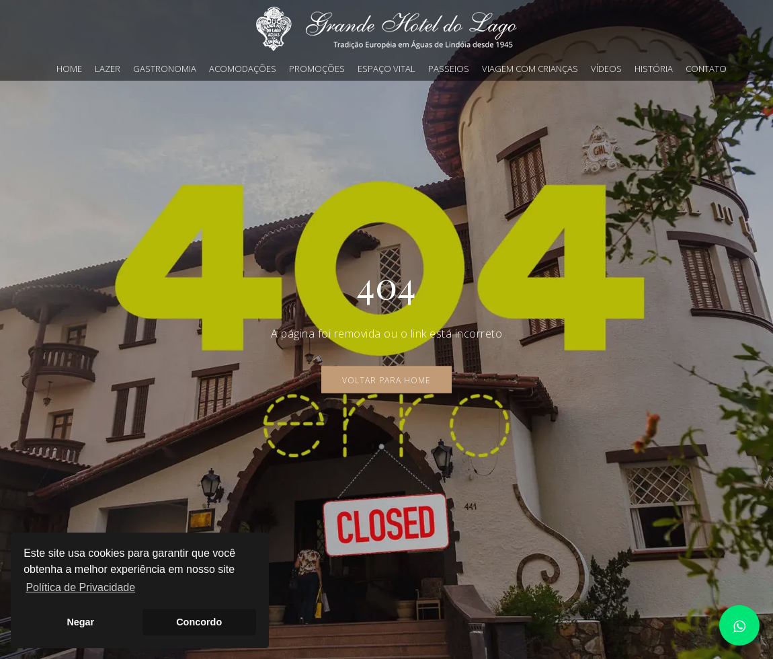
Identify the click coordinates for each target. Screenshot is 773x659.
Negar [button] (80, 622)
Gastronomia (164, 69)
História (654, 69)
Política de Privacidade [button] (80, 587)
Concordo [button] (199, 622)
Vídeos (606, 69)
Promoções (317, 69)
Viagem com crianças (530, 69)
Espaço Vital (386, 69)
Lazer (107, 69)
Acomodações (242, 69)
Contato (706, 69)
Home (69, 69)
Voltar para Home (386, 380)
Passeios (448, 69)
